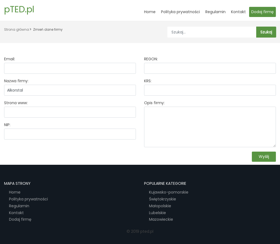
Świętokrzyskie (162, 199)
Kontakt (238, 12)
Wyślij (264, 156)
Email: (9, 59)
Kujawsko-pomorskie (168, 192)
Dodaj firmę (262, 12)
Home (150, 12)
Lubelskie (157, 213)
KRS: (147, 81)
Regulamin (215, 12)
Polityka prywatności (180, 12)
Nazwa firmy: (16, 81)
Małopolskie (160, 206)
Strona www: (16, 103)
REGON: (151, 59)
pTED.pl (19, 9)
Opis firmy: (154, 103)
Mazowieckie (161, 219)
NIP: (7, 124)
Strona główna (16, 29)
